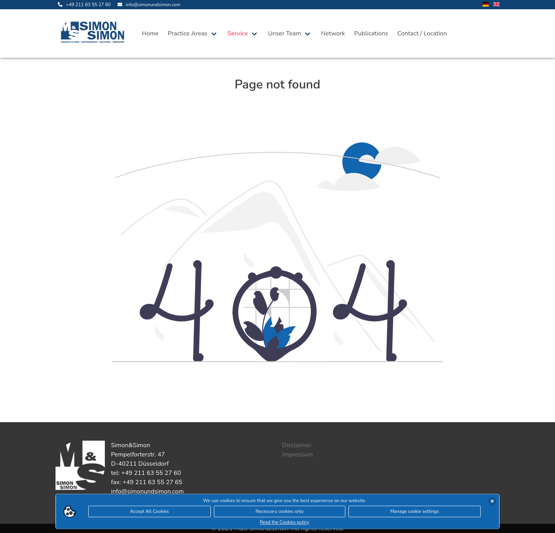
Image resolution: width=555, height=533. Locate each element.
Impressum (297, 454)
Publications (371, 33)
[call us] (83, 4)
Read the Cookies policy (284, 523)
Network (333, 33)
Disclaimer (296, 445)
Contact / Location (422, 33)
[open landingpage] (94, 33)
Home (150, 33)
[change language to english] (496, 4)
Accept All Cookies (149, 512)
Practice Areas (187, 33)
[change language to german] (486, 4)
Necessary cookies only (280, 512)
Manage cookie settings (414, 512)
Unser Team (284, 33)
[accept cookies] (492, 501)
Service (237, 33)
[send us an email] (147, 4)
